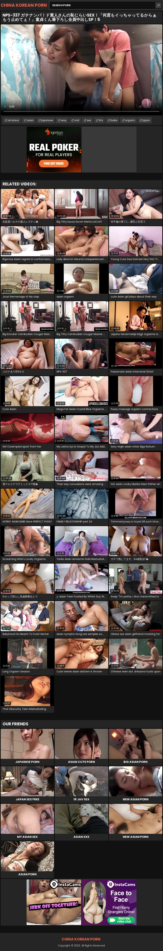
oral (76, 120)
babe (114, 120)
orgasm (130, 120)
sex (89, 120)
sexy (64, 120)
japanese (47, 120)
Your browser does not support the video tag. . (81, 69)
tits (101, 120)
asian (30, 120)
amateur (13, 120)
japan (146, 120)
